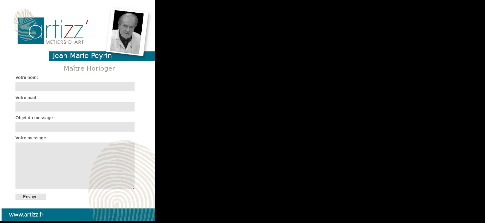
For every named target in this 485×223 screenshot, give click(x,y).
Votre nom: (26, 77)
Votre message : (32, 137)
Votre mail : (27, 97)
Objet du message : (35, 117)
